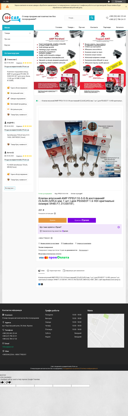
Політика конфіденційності (89, 368)
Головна (59, 27)
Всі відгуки (9, 188)
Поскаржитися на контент (71, 368)
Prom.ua (74, 366)
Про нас (82, 27)
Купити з (82, 220)
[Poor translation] (8, 383)
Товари (70, 27)
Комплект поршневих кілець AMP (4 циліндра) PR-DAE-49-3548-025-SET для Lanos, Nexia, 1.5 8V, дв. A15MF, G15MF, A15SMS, (18, 76)
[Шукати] (92, 17)
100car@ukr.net (8, 347)
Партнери (107, 27)
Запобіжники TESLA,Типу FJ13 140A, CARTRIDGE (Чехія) (18, 136)
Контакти (94, 27)
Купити (52, 220)
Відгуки (7, 45)
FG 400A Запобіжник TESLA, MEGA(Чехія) (17, 166)
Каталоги (119, 27)
